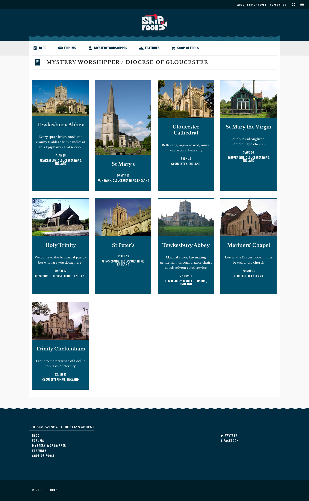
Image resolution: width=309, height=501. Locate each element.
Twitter (229, 436)
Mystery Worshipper (110, 48)
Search (293, 4)
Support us (278, 4)
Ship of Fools (154, 22)
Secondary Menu (302, 4)
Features (152, 48)
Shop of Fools (188, 48)
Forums (70, 48)
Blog (42, 48)
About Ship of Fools (251, 4)
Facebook (230, 441)
